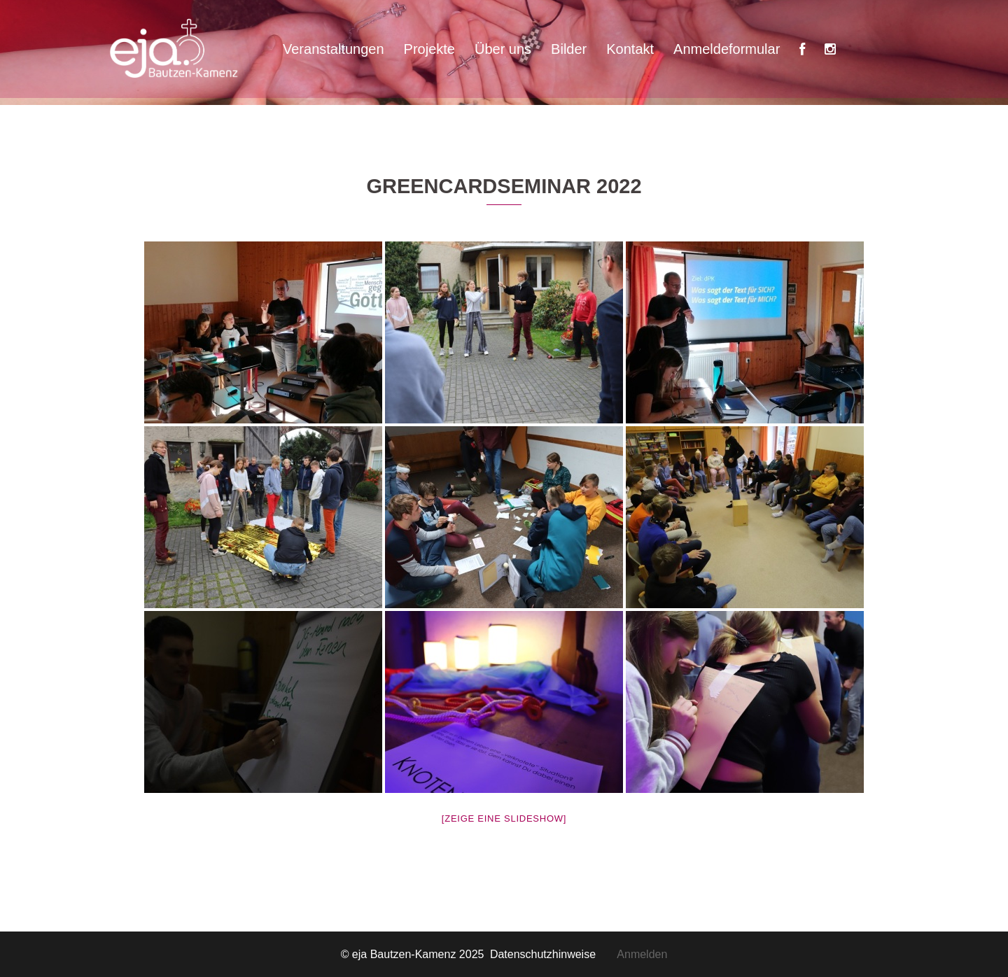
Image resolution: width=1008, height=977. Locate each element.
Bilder (569, 49)
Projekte (429, 49)
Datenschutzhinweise (553, 954)
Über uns (503, 49)
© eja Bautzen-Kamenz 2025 (414, 954)
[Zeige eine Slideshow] (504, 818)
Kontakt (630, 49)
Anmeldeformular (726, 49)
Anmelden (642, 954)
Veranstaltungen (333, 49)
